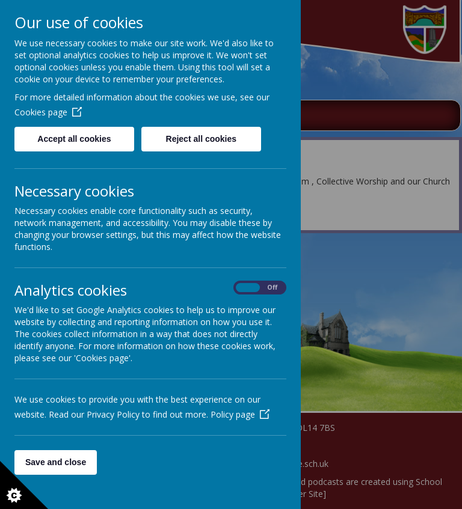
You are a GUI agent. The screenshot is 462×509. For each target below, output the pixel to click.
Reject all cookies (201, 139)
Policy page (240, 414)
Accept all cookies (74, 139)
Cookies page (48, 112)
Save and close (55, 462)
